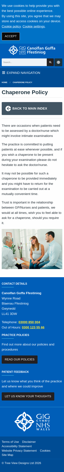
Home (4, 82)
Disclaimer (29, 441)
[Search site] (50, 62)
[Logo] (32, 50)
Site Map (7, 455)
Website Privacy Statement (19, 450)
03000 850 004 (29, 322)
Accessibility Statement (17, 446)
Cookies (45, 450)
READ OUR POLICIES (19, 359)
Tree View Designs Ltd (19, 463)
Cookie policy (11, 26)
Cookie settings (34, 26)
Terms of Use (10, 441)
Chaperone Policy (22, 82)
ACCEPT (11, 36)
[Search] (24, 62)
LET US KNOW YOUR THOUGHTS (28, 396)
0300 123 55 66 (33, 327)
